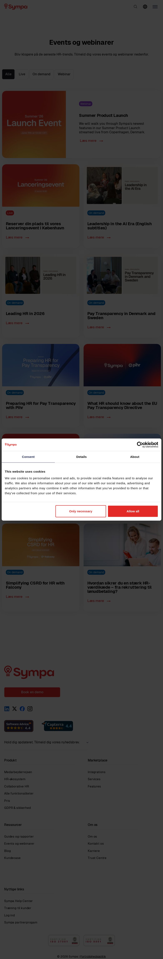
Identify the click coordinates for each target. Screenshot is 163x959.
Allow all (133, 511)
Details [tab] (81, 456)
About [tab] (134, 456)
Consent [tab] (28, 456)
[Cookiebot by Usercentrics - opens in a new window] (140, 445)
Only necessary (80, 511)
